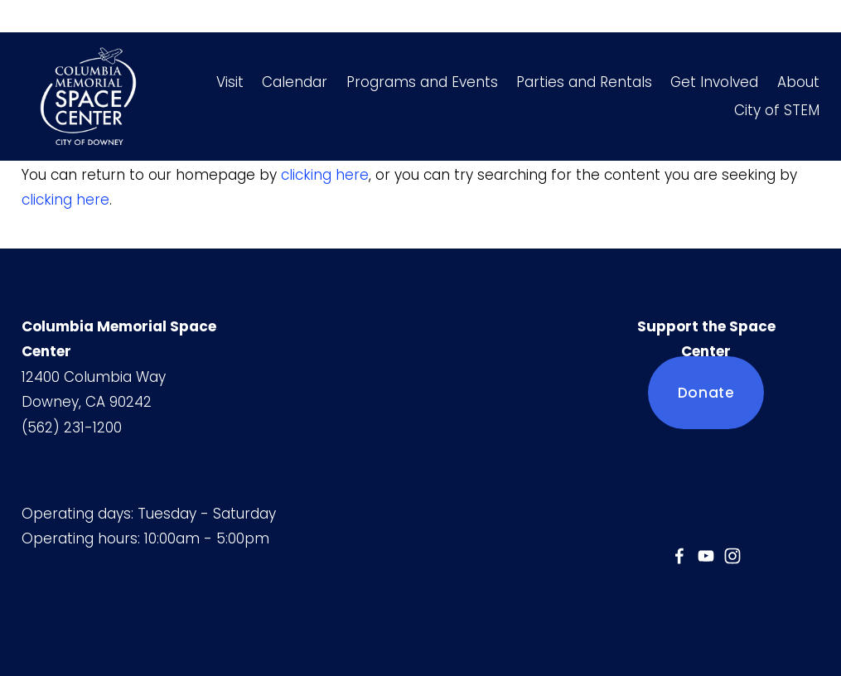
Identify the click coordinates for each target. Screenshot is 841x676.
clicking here (325, 175)
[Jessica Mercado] (679, 556)
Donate (706, 393)
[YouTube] (706, 556)
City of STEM (776, 110)
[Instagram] (732, 556)
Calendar (294, 82)
